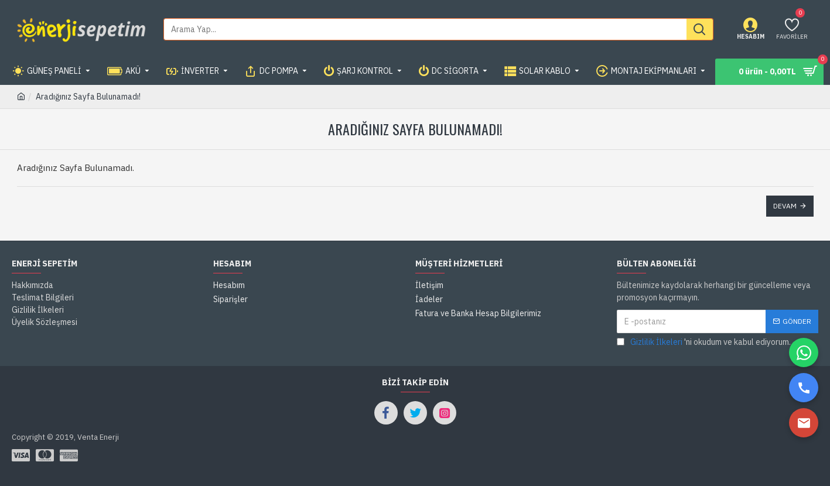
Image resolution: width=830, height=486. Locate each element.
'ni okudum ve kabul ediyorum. (704, 342)
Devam (785, 205)
